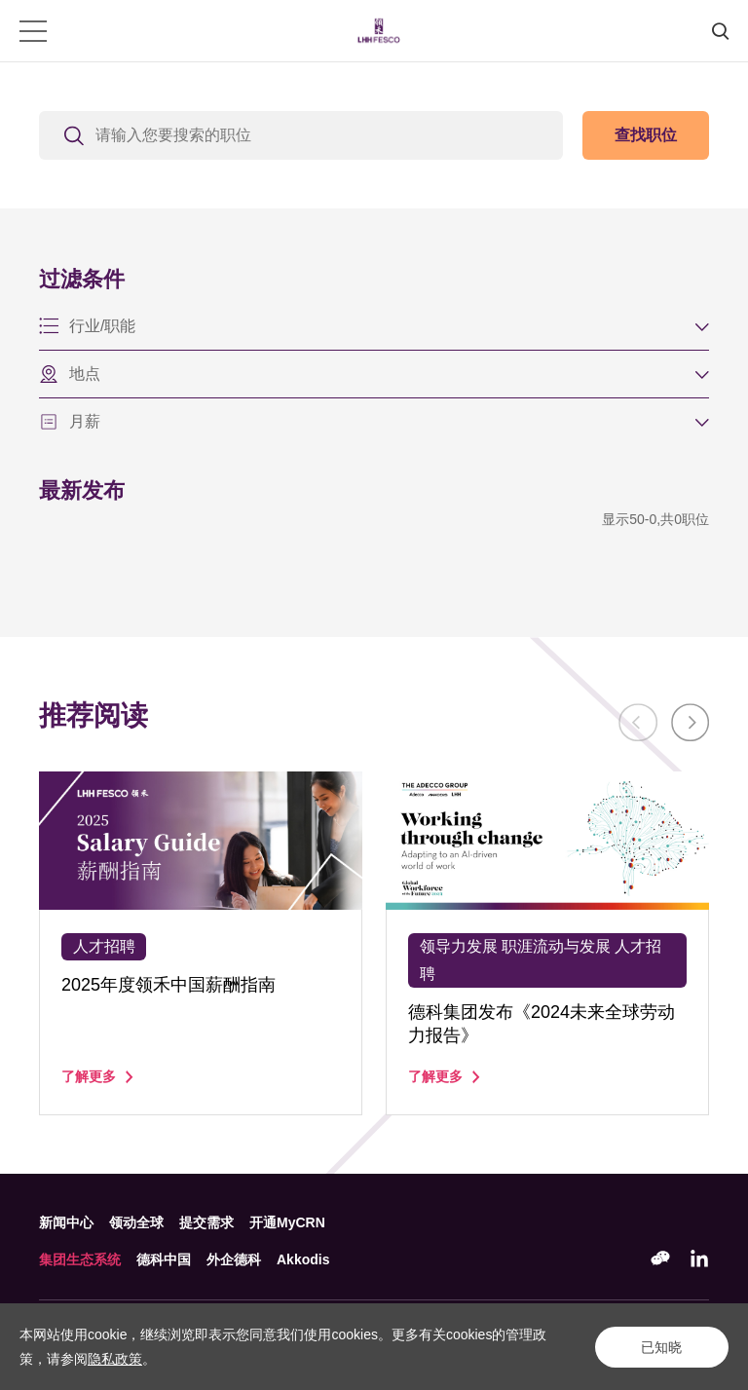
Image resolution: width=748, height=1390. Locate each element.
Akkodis (303, 1259)
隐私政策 (115, 1359)
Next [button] (689, 722)
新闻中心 (66, 1222)
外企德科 (233, 1259)
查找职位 (646, 135)
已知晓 (660, 1347)
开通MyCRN (287, 1222)
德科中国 (163, 1259)
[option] (200, 943)
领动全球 (136, 1222)
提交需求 (206, 1222)
